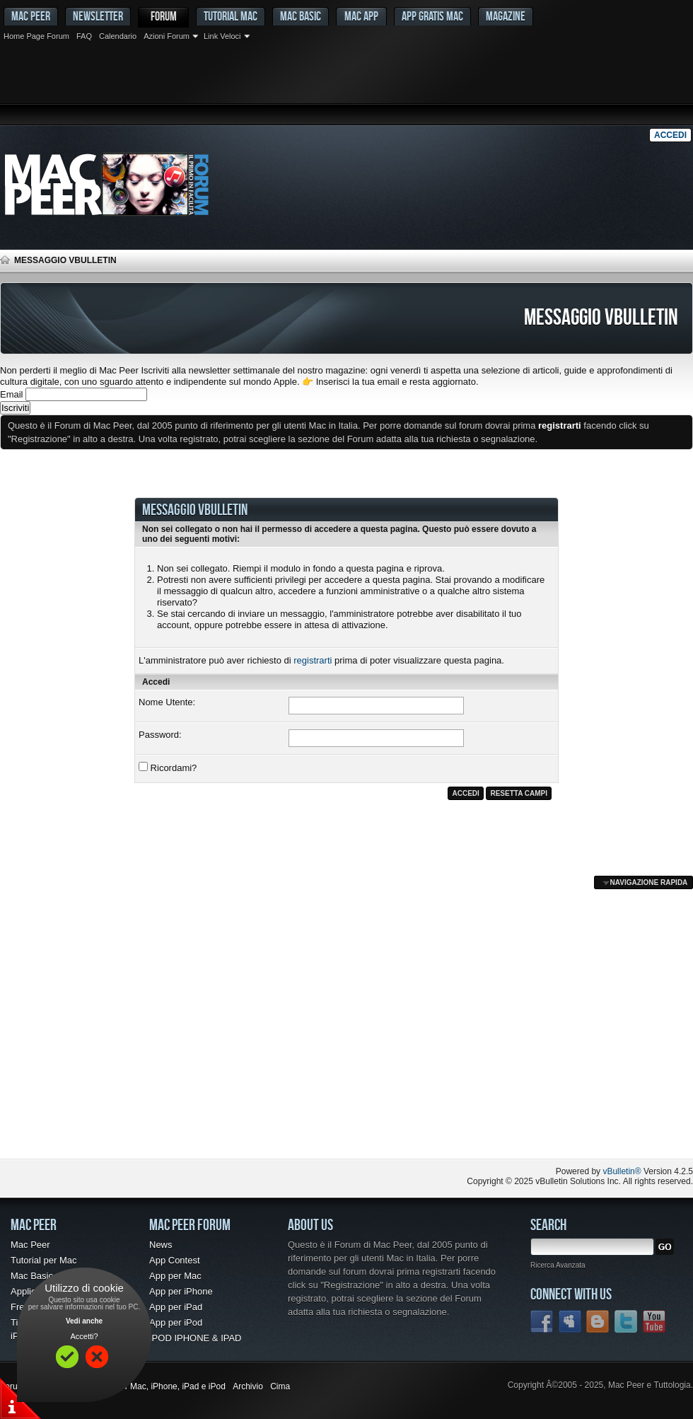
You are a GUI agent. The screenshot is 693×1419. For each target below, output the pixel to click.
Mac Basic (300, 16)
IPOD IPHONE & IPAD (195, 1338)
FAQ (84, 36)
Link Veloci (222, 36)
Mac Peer (30, 1244)
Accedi (670, 135)
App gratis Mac (432, 16)
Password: (160, 734)
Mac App (361, 16)
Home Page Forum (36, 36)
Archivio (248, 1386)
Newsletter (98, 16)
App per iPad (175, 1307)
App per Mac (175, 1275)
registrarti (312, 660)
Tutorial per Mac (43, 1260)
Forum (164, 16)
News (161, 1244)
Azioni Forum (167, 36)
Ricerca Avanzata (558, 1265)
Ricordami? (168, 767)
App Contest (174, 1260)
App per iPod (175, 1322)
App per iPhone (181, 1291)
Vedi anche (84, 1321)
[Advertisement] (346, 85)
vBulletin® (621, 1171)
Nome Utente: (167, 702)
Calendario (117, 36)
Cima (280, 1386)
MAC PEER (30, 16)
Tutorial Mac (230, 16)
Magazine (505, 16)
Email (11, 394)
